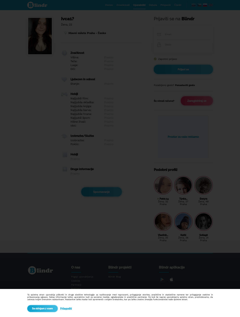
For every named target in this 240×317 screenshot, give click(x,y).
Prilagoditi (66, 308)
